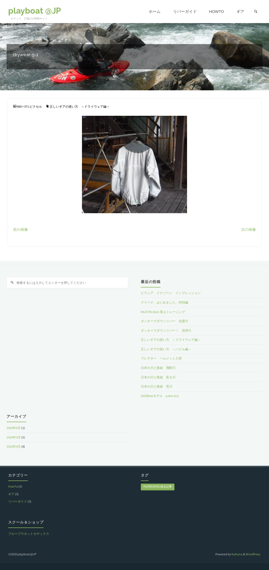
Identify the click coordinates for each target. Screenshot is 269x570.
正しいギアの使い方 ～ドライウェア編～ (80, 106)
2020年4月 (14, 446)
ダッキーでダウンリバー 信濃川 (164, 321)
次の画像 (248, 229)
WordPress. (253, 554)
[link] (256, 11)
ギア (11, 494)
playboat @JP (34, 10)
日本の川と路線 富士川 (158, 377)
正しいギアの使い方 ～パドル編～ (166, 349)
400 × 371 (23, 106)
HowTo (13, 486)
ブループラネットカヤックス (28, 534)
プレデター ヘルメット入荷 (161, 358)
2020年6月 (14, 428)
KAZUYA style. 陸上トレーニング (163, 312)
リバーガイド (17, 501)
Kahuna (236, 554)
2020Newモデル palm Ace (160, 396)
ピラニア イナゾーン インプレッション (171, 293)
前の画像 (20, 229)
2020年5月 (14, 437)
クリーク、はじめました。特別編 (164, 302)
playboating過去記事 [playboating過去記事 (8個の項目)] (157, 486)
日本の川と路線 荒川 (156, 386)
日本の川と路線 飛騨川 (158, 368)
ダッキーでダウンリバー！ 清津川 (166, 330)
